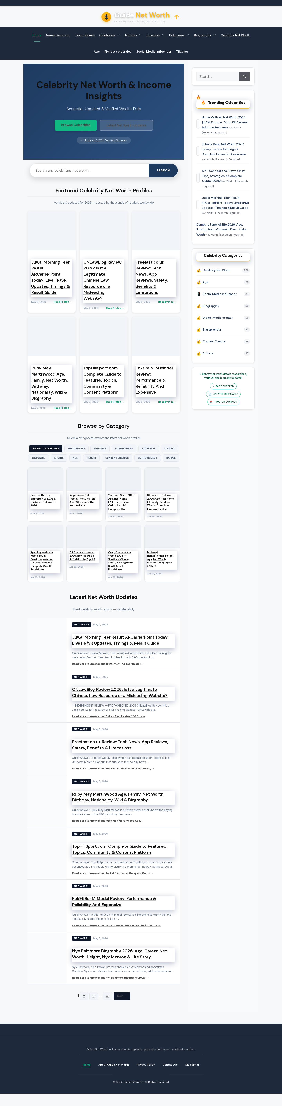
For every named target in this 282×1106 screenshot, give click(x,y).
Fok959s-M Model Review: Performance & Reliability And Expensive (114, 913)
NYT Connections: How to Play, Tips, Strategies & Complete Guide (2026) (224, 180)
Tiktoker (182, 51)
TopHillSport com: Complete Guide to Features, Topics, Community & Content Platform (119, 861)
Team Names (85, 35)
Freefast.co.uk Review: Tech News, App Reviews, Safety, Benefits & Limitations (120, 756)
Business (156, 35)
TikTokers (67, 459)
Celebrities (110, 35)
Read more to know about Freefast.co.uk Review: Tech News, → (113, 780)
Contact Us (171, 1077)
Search (163, 170)
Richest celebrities (118, 51)
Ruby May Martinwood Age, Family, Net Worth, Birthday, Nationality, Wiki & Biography (118, 809)
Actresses (165, 449)
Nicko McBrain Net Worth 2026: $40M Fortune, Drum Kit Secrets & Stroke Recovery (225, 125)
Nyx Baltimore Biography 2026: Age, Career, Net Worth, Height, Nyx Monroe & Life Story (119, 966)
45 (107, 1007)
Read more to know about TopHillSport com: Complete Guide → (112, 884)
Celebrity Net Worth (235, 35)
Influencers (84, 449)
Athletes (134, 35)
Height (128, 459)
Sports (91, 459)
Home (36, 35)
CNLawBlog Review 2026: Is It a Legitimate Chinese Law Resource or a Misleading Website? (120, 704)
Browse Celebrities (75, 125)
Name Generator (58, 35)
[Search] (243, 77)
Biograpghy (206, 35)
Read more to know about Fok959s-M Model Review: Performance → (116, 937)
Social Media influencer (154, 51)
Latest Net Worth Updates (126, 125)
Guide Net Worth (133, 1094)
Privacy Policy (146, 1077)
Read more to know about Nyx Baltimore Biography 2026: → (110, 989)
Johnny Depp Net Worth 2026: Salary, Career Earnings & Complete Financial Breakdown (224, 153)
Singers (43, 459)
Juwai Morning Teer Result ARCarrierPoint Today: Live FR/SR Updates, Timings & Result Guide (120, 652)
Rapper (120, 469)
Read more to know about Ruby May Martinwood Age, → (108, 832)
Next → (122, 1007)
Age (97, 51)
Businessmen (137, 449)
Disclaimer (194, 1077)
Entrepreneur (93, 469)
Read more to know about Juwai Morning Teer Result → (108, 675)
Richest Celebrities (49, 449)
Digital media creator (218, 326)
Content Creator (157, 459)
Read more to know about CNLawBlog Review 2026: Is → (108, 727)
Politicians (180, 35)
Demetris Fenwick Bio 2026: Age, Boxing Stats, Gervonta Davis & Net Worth (222, 236)
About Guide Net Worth (113, 1077)
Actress (208, 362)
